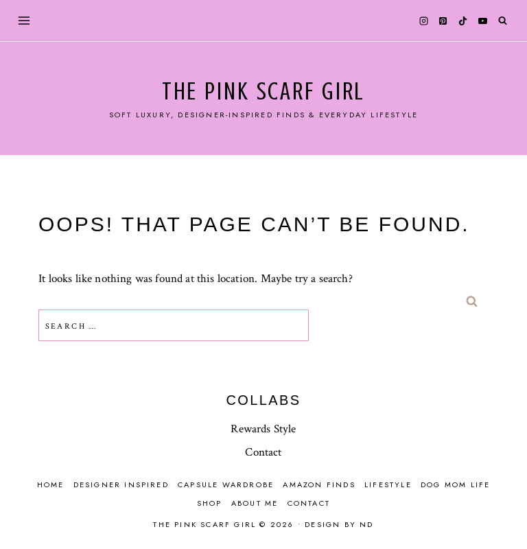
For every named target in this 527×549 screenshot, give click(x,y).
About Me (255, 503)
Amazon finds (319, 484)
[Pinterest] (443, 21)
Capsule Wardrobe (226, 484)
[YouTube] (482, 21)
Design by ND (339, 524)
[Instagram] (423, 21)
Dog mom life (455, 484)
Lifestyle (388, 484)
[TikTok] (463, 21)
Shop (209, 503)
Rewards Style (263, 428)
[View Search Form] (502, 20)
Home (51, 484)
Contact (263, 452)
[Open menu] (24, 20)
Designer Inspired (121, 484)
